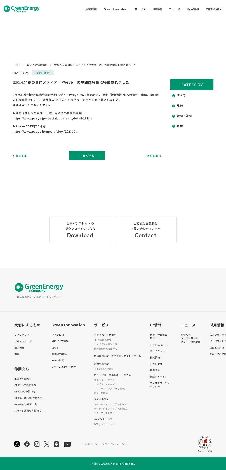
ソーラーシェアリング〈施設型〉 (111, 404)
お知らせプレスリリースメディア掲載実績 (191, 338)
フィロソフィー (23, 334)
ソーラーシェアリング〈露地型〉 (111, 408)
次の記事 (152, 156)
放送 (180, 105)
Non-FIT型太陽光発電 (105, 344)
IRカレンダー (157, 363)
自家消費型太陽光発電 (105, 348)
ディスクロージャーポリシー (161, 384)
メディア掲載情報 (37, 65)
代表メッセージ (23, 341)
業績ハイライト (158, 376)
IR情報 (157, 9)
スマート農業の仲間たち (28, 410)
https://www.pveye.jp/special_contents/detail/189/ (51, 118)
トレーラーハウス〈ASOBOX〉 (110, 388)
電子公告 (155, 370)
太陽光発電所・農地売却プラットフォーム (117, 355)
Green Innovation (115, 9)
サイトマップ (90, 444)
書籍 (180, 126)
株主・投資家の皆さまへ (158, 336)
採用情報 (193, 9)
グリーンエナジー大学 (63, 366)
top (17, 65)
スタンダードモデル (104, 379)
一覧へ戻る (87, 156)
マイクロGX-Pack (103, 368)
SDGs (54, 347)
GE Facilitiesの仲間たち (28, 397)
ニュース (174, 9)
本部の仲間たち (23, 378)
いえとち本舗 (101, 392)
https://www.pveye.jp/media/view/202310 (44, 131)
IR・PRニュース (159, 344)
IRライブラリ (157, 351)
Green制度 (57, 360)
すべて (181, 95)
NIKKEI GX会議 (60, 341)
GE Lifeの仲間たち (25, 391)
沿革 (16, 354)
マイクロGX (58, 334)
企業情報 (91, 9)
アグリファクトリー (104, 412)
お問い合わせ (215, 9)
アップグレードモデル (105, 384)
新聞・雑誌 (184, 116)
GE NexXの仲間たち (25, 404)
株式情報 (155, 357)
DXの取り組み (59, 354)
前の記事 (21, 156)
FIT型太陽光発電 (102, 339)
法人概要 (19, 347)
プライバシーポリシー (114, 444)
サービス (140, 9)
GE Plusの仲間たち (25, 385)
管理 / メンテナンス (104, 424)
